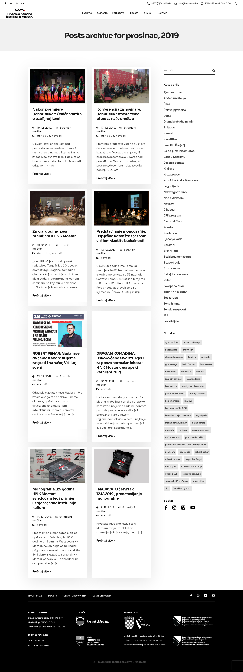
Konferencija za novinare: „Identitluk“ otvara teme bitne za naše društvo (118, 114)
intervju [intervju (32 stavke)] (200, 371)
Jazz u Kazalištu (174, 157)
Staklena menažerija (177, 256)
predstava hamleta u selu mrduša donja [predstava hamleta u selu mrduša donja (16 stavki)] (185, 444)
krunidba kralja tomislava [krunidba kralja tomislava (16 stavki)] (178, 415)
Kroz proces (172, 174)
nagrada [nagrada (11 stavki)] (169, 430)
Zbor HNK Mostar (175, 292)
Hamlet (168, 133)
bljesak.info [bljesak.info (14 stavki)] (171, 349)
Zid (166, 315)
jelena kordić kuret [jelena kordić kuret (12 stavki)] (175, 393)
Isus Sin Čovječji (174, 145)
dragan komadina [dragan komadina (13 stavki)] (174, 357)
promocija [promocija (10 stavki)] (185, 452)
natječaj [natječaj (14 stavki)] (183, 430)
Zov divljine (171, 321)
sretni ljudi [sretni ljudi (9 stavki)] (170, 466)
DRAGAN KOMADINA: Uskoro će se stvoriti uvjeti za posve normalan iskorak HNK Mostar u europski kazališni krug (120, 362)
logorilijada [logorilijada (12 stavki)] (201, 415)
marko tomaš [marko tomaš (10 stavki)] (198, 422)
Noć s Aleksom (174, 198)
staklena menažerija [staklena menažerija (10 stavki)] (191, 466)
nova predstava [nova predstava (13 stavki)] (200, 430)
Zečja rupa (171, 297)
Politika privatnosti (39, 645)
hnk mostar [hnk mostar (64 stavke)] (206, 364)
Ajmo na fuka (173, 92)
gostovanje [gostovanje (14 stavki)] (171, 364)
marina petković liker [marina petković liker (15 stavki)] (176, 422)
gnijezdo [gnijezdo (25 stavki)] (205, 357)
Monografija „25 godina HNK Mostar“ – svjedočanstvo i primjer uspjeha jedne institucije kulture (54, 498)
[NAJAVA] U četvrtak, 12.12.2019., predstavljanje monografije (119, 494)
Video (167, 280)
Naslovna (87, 13)
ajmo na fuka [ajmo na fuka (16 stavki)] (171, 342)
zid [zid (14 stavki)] (166, 488)
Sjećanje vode (173, 239)
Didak (167, 116)
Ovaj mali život (173, 221)
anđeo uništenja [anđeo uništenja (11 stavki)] (191, 342)
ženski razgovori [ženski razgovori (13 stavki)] (181, 488)
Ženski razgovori (175, 309)
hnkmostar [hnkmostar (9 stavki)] (170, 371)
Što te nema (172, 268)
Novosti (134, 13)
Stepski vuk (172, 262)
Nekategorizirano (175, 192)
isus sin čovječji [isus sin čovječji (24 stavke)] (173, 379)
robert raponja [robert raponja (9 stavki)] (172, 459)
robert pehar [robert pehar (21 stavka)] (202, 452)
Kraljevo (169, 168)
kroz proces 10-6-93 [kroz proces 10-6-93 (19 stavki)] (176, 408)
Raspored (102, 13)
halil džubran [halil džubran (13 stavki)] (188, 364)
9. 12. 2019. (108, 507)
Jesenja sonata (174, 162)
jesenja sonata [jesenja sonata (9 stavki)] (197, 393)
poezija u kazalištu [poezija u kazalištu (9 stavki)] (194, 437)
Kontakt (163, 13)
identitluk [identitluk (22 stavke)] (186, 371)
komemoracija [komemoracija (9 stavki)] (172, 400)
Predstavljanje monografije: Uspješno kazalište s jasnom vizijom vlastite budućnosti (121, 236)
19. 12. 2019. (45, 127)
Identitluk (43, 135)
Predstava (170, 233)
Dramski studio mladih (179, 121)
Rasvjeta (52, 596)
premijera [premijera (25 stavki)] (170, 452)
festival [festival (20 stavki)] (192, 357)
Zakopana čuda (174, 286)
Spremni (169, 245)
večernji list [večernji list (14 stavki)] (199, 481)
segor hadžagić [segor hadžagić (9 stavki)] (194, 459)
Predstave (118, 13)
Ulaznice (226, 13)
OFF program (172, 215)
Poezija (168, 227)
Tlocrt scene (35, 596)
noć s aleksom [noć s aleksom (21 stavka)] (172, 437)
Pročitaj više (40, 173)
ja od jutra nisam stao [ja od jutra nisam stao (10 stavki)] (193, 386)
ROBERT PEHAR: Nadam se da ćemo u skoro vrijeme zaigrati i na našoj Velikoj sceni (55, 360)
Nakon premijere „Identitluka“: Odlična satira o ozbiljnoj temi (57, 114)
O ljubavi (169, 209)
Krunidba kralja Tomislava (181, 180)
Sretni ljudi (171, 251)
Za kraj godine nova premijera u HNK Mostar (54, 233)
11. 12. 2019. (44, 516)
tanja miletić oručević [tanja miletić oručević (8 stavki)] (176, 481)
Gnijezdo (169, 127)
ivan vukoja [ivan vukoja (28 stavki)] (171, 386)
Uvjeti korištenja (37, 640)
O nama (147, 13)
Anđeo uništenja (175, 98)
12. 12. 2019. (45, 376)
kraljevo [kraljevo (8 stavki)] (188, 400)
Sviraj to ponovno (176, 274)
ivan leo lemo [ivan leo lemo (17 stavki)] (193, 379)
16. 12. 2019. (45, 245)
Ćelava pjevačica (175, 110)
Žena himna (171, 303)
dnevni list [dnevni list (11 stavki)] (187, 349)
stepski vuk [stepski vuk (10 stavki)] (171, 473)
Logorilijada (171, 186)
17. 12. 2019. (108, 127)
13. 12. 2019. (109, 249)
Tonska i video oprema (74, 596)
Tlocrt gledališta (101, 596)
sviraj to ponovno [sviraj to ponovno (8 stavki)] (191, 473)
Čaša (167, 104)
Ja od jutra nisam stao (179, 151)
